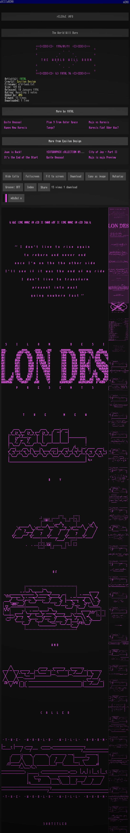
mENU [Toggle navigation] (126, 2)
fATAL (23, 79)
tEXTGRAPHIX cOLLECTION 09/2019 (67, 152)
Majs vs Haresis (99, 122)
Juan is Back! (13, 152)
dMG (20, 95)
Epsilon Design (26, 81)
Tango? (51, 127)
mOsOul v (16, 198)
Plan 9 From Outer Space (62, 122)
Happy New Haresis (15, 127)
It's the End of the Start (21, 157)
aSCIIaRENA (7, 1)
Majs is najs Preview (102, 157)
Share (44, 187)
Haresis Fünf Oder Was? (104, 127)
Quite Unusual (13, 122)
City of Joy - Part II (103, 152)
